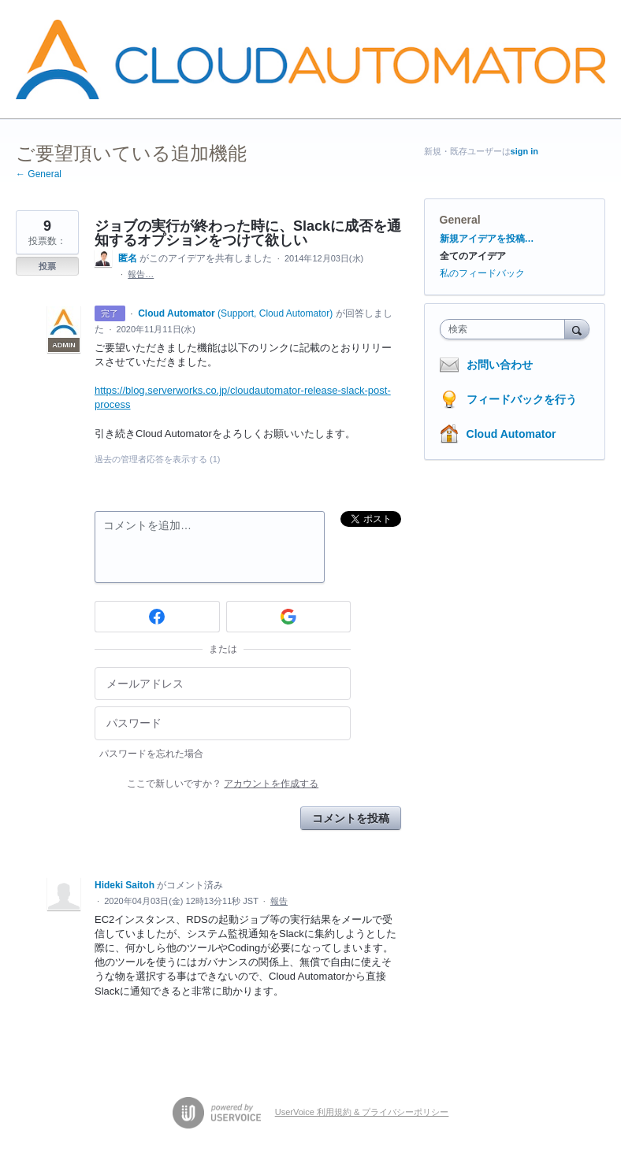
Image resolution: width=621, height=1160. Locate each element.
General (460, 219)
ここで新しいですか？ (222, 783)
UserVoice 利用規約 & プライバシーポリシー (362, 1112)
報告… (141, 274)
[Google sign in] (288, 616)
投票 (47, 266)
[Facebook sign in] (157, 616)
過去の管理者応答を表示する (158, 459)
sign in (524, 151)
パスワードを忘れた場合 (151, 753)
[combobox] (506, 329)
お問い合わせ (500, 364)
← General (38, 174)
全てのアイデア (473, 255)
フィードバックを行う (522, 399)
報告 (279, 901)
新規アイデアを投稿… (487, 238)
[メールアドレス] (223, 684)
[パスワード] (223, 723)
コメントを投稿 (350, 818)
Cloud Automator (511, 434)
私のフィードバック (482, 273)
